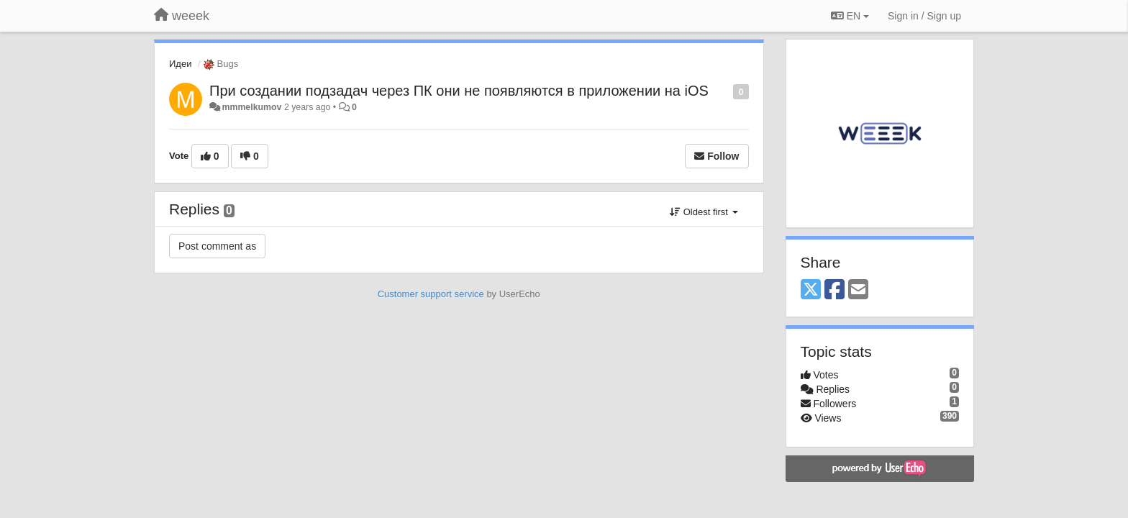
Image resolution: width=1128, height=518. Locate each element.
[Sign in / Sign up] (924, 16)
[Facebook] (834, 290)
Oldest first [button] (703, 211)
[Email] (858, 290)
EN (850, 16)
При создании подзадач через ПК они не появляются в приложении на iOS (459, 91)
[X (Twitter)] (811, 290)
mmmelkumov (251, 107)
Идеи (180, 63)
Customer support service (431, 293)
